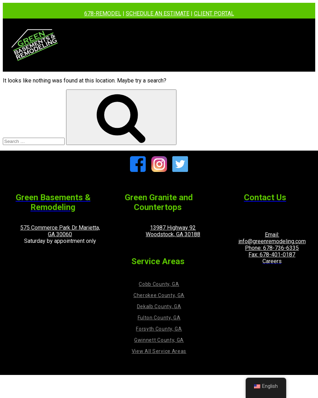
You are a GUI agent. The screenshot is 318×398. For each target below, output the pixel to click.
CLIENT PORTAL (214, 13)
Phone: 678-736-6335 (272, 248)
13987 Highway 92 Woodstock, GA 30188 (173, 231)
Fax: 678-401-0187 (271, 254)
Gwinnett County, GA (159, 340)
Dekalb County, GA (159, 306)
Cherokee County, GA (159, 295)
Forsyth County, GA (159, 329)
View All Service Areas (159, 351)
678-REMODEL (102, 13)
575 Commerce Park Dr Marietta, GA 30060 (60, 231)
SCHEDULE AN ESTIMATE (157, 13)
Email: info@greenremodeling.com (272, 238)
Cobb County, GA (159, 284)
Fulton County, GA (159, 317)
